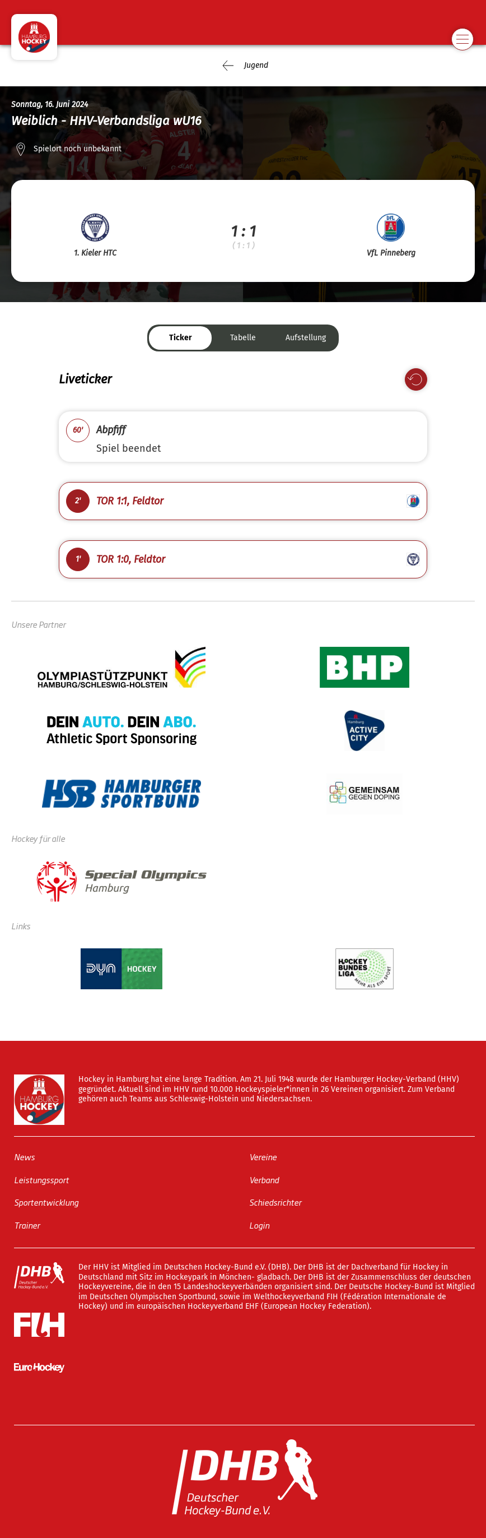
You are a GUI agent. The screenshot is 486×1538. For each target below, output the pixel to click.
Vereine (263, 1156)
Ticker (180, 337)
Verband (264, 1179)
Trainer (27, 1224)
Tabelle (243, 337)
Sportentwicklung (46, 1202)
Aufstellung (306, 337)
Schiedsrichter (275, 1202)
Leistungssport (41, 1179)
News (24, 1156)
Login (259, 1224)
